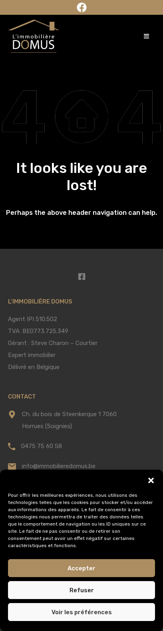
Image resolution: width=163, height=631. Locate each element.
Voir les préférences (82, 612)
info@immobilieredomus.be (58, 466)
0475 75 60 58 (41, 446)
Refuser (82, 590)
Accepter (81, 568)
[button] (151, 480)
